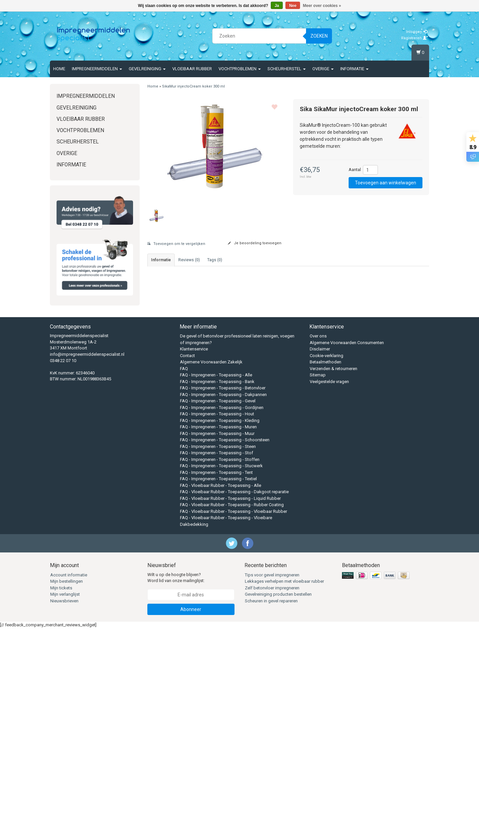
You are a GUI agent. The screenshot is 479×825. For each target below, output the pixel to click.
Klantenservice (194, 545)
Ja (276, 5)
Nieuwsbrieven (64, 797)
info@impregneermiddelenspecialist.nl (87, 551)
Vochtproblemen (240, 68)
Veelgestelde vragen (329, 578)
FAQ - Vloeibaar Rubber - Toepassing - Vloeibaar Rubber (233, 708)
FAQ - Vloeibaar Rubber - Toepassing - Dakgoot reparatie (234, 688)
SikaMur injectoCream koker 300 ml (193, 86)
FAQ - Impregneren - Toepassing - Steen (218, 643)
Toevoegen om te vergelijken (176, 244)
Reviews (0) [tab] (189, 260)
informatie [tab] (161, 260)
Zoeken (319, 36)
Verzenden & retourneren (333, 565)
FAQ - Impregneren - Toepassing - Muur (217, 630)
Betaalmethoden (325, 558)
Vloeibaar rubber (192, 68)
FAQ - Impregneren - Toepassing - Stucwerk (221, 662)
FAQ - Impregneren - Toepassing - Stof (216, 649)
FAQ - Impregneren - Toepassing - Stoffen (219, 656)
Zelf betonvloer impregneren (272, 784)
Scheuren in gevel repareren (271, 797)
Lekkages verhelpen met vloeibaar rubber (284, 778)
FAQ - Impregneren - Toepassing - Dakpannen (223, 591)
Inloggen (416, 32)
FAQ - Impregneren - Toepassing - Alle (216, 571)
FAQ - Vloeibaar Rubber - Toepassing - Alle (220, 682)
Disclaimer (320, 545)
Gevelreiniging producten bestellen (278, 791)
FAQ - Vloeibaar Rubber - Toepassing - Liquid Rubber (230, 695)
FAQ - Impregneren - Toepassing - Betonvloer (222, 584)
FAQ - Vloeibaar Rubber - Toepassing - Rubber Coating (232, 701)
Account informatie (68, 771)
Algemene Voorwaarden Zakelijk (211, 558)
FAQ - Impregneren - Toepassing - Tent (216, 669)
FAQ (184, 565)
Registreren (414, 38)
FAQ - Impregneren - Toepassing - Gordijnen (221, 604)
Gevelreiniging (147, 68)
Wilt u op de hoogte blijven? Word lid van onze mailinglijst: (176, 774)
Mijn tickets (61, 784)
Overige (323, 68)
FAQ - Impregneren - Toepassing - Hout (217, 610)
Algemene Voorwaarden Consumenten (347, 539)
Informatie (354, 68)
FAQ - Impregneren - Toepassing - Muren (218, 623)
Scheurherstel (286, 68)
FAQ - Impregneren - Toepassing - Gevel (217, 597)
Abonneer (190, 806)
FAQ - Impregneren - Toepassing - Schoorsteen (224, 636)
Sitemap (318, 571)
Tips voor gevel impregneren (272, 771)
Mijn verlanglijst (65, 791)
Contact (187, 552)
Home (59, 68)
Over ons (318, 532)
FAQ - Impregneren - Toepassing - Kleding (219, 617)
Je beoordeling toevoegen (254, 243)
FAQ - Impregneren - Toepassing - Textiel (218, 675)
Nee (292, 5)
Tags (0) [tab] (214, 260)
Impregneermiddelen (97, 68)
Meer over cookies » (322, 5)
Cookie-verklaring (326, 552)
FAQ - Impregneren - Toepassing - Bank (217, 578)
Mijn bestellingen (66, 778)
